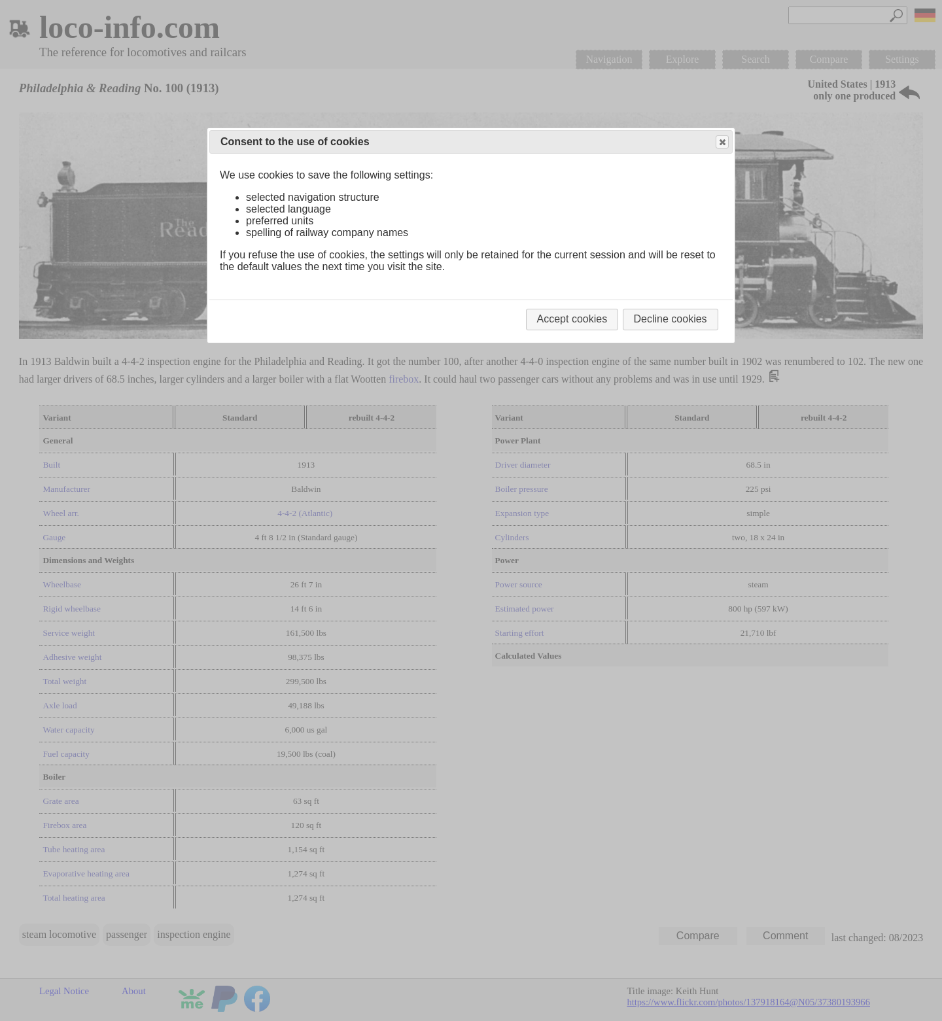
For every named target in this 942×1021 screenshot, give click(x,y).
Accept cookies (572, 318)
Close (721, 142)
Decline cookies (670, 318)
